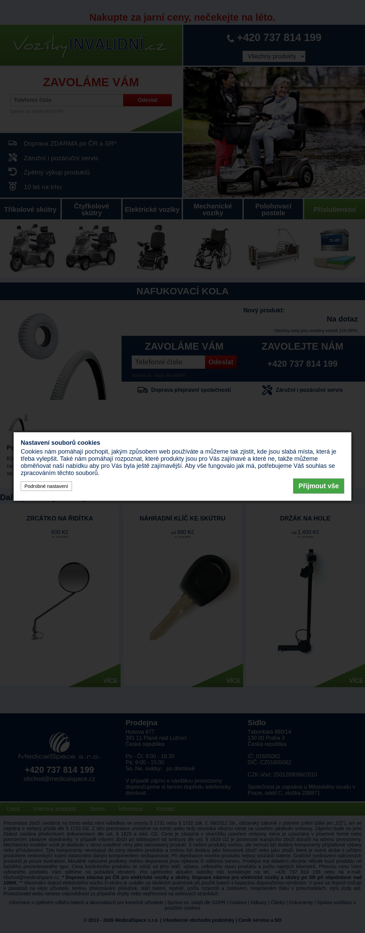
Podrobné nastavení (46, 486)
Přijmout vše (318, 486)
